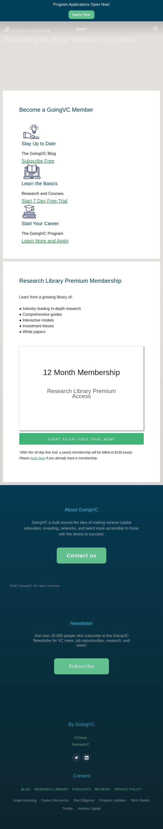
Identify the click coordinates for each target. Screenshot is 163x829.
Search (157, 26)
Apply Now (81, 14)
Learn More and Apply (45, 240)
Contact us (81, 556)
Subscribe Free (38, 161)
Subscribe (82, 666)
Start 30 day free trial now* (81, 439)
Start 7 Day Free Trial (45, 201)
